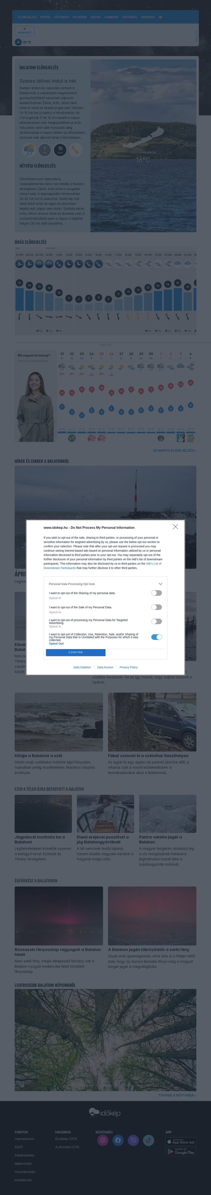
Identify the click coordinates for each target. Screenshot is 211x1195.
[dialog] (105, 597)
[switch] (156, 593)
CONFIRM (75, 652)
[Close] (177, 528)
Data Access (105, 667)
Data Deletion (82, 667)
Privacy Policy (129, 667)
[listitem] (105, 584)
